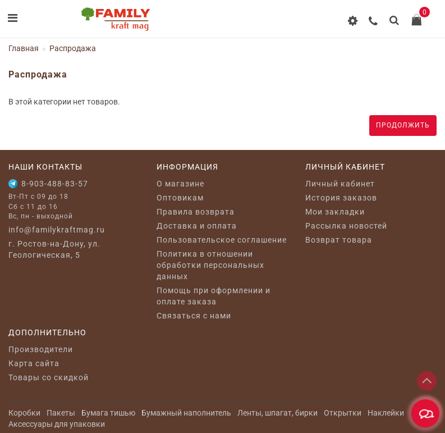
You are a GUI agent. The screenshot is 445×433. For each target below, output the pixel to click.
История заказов (341, 197)
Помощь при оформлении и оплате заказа (213, 296)
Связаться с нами (194, 315)
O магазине (180, 183)
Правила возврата (196, 211)
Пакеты (61, 412)
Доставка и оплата (197, 225)
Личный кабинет (340, 183)
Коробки (24, 412)
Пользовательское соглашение (222, 239)
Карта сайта (33, 363)
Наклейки (386, 412)
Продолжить (403, 125)
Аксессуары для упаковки (56, 424)
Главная (23, 48)
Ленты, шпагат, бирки (277, 412)
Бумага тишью (108, 412)
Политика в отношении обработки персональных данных (210, 265)
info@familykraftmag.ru (56, 229)
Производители (40, 349)
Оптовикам (180, 197)
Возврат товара (338, 239)
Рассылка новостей (346, 225)
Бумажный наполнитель (186, 412)
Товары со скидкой (48, 377)
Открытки (342, 412)
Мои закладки (335, 211)
